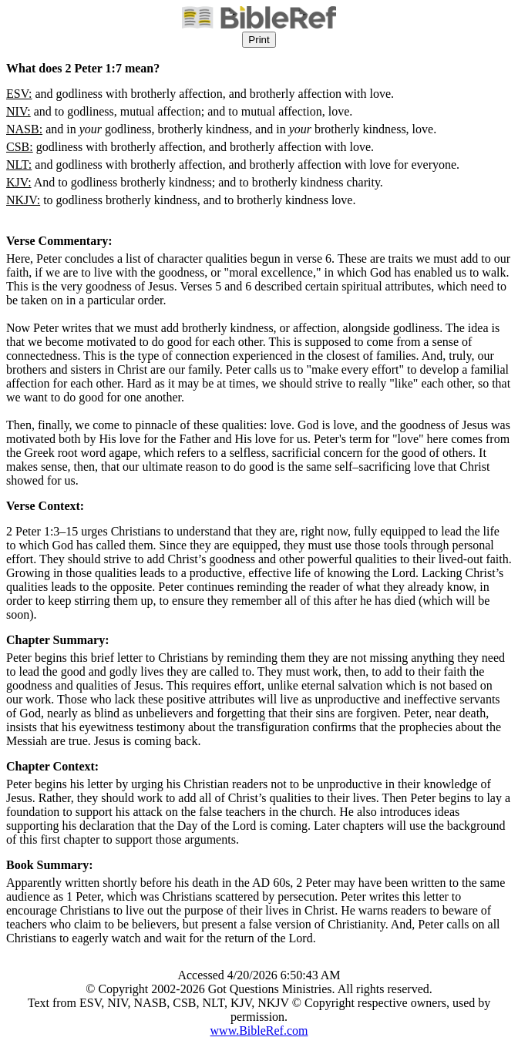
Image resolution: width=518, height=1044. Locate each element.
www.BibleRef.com (259, 1030)
